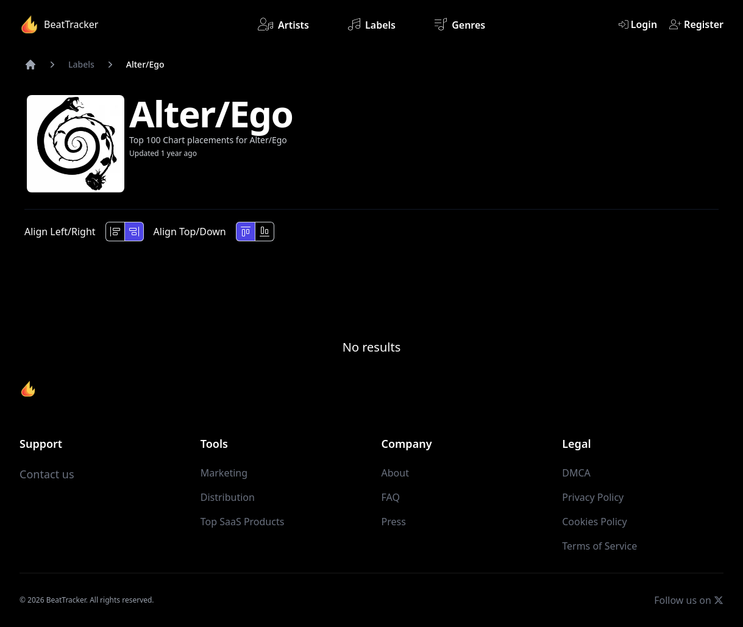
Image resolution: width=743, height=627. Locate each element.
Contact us (47, 474)
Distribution (228, 497)
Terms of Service (599, 546)
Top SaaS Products (243, 521)
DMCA (576, 473)
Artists (283, 24)
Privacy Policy (593, 497)
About (395, 473)
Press (394, 521)
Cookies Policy (594, 521)
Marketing (224, 473)
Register (696, 24)
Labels (372, 24)
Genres (460, 24)
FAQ (391, 497)
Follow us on (688, 600)
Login (638, 24)
